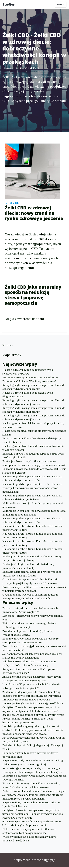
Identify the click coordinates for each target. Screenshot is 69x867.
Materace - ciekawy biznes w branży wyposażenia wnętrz (32, 617)
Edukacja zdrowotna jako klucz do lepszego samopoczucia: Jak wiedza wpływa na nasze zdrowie (34, 463)
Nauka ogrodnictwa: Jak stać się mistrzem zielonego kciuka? (34, 432)
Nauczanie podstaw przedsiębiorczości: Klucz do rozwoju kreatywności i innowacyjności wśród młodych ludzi (32, 487)
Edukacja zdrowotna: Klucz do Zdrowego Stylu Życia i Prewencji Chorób (34, 470)
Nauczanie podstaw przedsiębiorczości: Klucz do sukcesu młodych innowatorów (32, 478)
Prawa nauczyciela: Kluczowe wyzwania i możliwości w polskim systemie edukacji (34, 588)
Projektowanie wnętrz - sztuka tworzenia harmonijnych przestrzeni (27, 720)
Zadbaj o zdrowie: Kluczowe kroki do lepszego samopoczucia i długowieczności (30, 640)
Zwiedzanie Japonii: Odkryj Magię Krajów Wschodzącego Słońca (27, 632)
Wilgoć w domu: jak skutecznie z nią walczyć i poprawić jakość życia (29, 838)
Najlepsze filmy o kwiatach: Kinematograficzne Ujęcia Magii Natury (31, 804)
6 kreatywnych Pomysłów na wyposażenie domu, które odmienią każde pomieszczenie (31, 823)
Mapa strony (11, 355)
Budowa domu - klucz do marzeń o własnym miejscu (34, 791)
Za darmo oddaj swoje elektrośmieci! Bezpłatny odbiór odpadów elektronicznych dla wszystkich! (32, 693)
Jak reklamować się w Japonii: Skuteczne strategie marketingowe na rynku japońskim (32, 796)
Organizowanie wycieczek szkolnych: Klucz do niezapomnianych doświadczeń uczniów (30, 596)
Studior (9, 4)
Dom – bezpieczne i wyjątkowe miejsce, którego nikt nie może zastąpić (34, 648)
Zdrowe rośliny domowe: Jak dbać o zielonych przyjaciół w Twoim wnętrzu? (30, 609)
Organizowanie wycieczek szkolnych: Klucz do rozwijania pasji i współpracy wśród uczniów (30, 581)
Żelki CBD (12, 203)
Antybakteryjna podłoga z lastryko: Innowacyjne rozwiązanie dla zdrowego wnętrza (31, 678)
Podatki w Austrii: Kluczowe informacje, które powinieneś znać (30, 754)
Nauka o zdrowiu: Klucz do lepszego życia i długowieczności (28, 394)
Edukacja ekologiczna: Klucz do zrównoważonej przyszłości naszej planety (31, 558)
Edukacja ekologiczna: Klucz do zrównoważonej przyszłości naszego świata (31, 573)
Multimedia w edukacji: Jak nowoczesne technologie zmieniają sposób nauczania (34, 512)
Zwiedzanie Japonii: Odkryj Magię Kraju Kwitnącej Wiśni (32, 747)
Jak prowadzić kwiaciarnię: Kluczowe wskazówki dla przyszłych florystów (33, 739)
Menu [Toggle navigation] (60, 4)
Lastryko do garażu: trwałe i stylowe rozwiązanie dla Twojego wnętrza (34, 777)
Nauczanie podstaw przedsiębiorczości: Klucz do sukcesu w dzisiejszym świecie (32, 497)
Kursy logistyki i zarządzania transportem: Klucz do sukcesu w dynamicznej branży (33, 386)
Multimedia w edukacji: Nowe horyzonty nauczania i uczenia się (33, 505)
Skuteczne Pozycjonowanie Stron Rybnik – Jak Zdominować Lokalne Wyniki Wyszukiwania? (30, 379)
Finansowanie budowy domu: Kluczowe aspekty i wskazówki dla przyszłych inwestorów (31, 785)
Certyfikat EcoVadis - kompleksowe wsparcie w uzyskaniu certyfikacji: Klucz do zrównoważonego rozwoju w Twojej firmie (32, 813)
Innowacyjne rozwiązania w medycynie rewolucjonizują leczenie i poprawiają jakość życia (32, 701)
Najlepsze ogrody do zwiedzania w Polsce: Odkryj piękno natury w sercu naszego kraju (32, 762)
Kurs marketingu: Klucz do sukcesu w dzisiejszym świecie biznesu (32, 440)
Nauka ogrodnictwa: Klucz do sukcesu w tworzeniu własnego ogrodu (33, 447)
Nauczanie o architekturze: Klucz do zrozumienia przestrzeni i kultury (32, 527)
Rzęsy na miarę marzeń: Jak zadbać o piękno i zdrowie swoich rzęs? (30, 670)
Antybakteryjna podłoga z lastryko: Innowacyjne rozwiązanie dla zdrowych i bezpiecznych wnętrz (32, 770)
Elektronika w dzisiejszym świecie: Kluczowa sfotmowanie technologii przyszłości (29, 830)
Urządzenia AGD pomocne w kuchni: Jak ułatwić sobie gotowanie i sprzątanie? (31, 686)
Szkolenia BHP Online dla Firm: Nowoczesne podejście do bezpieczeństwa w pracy (29, 663)
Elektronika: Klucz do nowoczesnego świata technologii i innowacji (29, 625)
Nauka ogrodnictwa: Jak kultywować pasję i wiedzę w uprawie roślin (33, 425)
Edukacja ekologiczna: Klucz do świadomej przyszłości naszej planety (28, 565)
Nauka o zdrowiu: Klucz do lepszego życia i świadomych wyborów (28, 371)
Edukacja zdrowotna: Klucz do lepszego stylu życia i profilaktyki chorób (33, 455)
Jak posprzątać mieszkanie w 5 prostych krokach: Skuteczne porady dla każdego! (32, 655)
